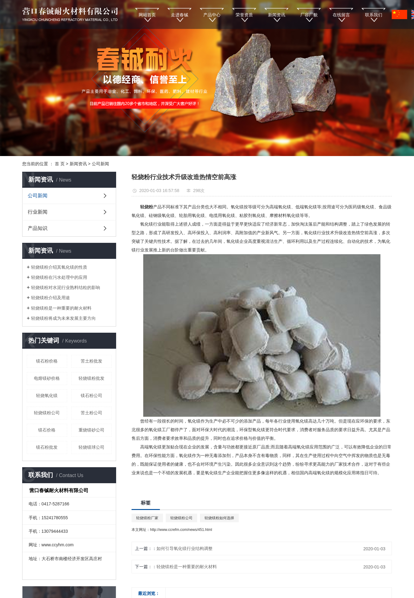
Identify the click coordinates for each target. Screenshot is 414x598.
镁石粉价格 (47, 361)
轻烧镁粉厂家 (147, 518)
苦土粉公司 (91, 412)
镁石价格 (46, 429)
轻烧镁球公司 (91, 447)
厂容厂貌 (309, 14)
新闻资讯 (276, 14)
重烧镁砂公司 (91, 429)
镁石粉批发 (47, 447)
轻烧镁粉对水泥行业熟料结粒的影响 (65, 287)
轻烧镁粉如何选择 (219, 518)
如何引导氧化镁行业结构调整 (184, 548)
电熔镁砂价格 (47, 378)
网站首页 (147, 14)
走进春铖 (179, 14)
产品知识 (37, 228)
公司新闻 (100, 163)
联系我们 (373, 14)
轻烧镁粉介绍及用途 (50, 297)
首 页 (60, 163)
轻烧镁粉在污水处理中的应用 (59, 277)
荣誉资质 (244, 14)
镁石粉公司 (91, 395)
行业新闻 (37, 212)
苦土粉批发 (91, 361)
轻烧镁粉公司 (47, 412)
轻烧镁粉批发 (91, 378)
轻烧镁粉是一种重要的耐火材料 (61, 308)
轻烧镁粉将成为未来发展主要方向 (63, 318)
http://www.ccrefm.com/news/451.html (181, 530)
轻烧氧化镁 (47, 395)
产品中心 (212, 14)
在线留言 (341, 14)
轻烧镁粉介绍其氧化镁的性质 (59, 267)
